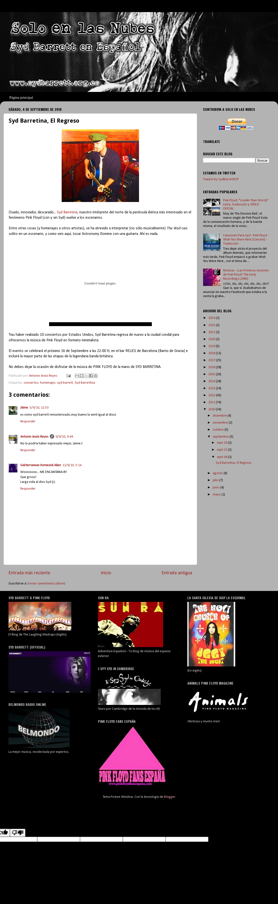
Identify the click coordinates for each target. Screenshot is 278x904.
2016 (212, 367)
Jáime (24, 408)
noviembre (221, 423)
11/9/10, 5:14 (71, 465)
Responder (28, 421)
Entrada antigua (176, 573)
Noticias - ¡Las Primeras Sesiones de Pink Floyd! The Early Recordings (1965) (246, 275)
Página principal (21, 97)
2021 (212, 332)
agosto (218, 473)
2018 (212, 353)
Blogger (169, 797)
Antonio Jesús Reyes (34, 437)
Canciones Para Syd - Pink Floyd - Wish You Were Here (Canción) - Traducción (246, 240)
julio (216, 480)
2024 (212, 318)
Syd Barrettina (85, 383)
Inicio (106, 573)
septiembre (221, 437)
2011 (212, 402)
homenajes (47, 383)
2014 (212, 381)
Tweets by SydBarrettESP (221, 179)
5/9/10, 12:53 (39, 408)
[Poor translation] (17, 833)
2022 (212, 325)
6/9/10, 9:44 (64, 437)
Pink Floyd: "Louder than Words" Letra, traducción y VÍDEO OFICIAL (246, 205)
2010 (212, 409)
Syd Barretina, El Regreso (233, 463)
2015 (212, 374)
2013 (212, 388)
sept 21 (222, 450)
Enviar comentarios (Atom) (46, 583)
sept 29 (222, 443)
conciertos (31, 383)
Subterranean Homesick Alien (40, 465)
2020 (212, 339)
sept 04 (222, 457)
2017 (212, 360)
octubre (219, 430)
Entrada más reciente (29, 573)
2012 (212, 395)
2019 (212, 346)
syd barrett (65, 383)
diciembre (220, 416)
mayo (217, 494)
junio (216, 487)
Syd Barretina (67, 212)
